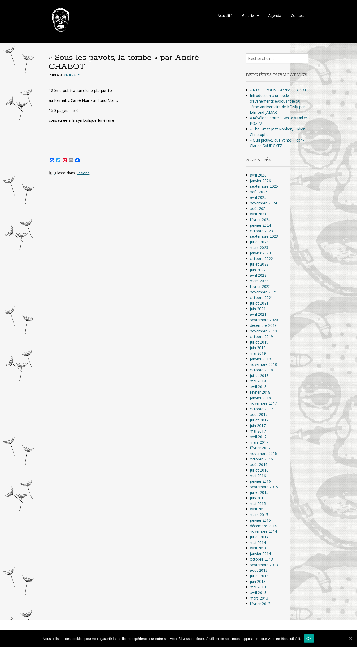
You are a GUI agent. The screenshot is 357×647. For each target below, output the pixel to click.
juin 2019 (258, 347)
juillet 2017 (259, 419)
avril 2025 (258, 197)
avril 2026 (258, 175)
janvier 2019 (260, 358)
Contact (297, 15)
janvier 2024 (260, 225)
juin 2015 (258, 497)
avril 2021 (258, 314)
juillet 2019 (259, 342)
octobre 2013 (261, 559)
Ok (309, 638)
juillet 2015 (259, 492)
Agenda (274, 15)
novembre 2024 (263, 202)
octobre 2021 (261, 297)
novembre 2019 (263, 330)
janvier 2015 (260, 520)
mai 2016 (258, 475)
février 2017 (260, 447)
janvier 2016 (260, 481)
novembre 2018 (263, 364)
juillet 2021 (259, 303)
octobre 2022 (261, 258)
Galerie (248, 15)
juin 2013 (258, 581)
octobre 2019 (261, 336)
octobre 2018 (261, 369)
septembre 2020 (264, 319)
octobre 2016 (261, 458)
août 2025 (258, 191)
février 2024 (260, 219)
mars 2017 (259, 442)
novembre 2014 (263, 531)
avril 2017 (258, 436)
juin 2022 (258, 269)
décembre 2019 (263, 325)
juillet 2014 (259, 536)
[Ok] (350, 638)
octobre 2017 (261, 408)
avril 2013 (258, 592)
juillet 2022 (259, 264)
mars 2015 (259, 514)
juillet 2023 (259, 241)
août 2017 (258, 414)
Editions (83, 172)
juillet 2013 (259, 575)
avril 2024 (258, 214)
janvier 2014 (260, 553)
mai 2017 (258, 431)
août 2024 (258, 208)
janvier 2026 (260, 180)
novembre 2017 (263, 403)
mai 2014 (258, 542)
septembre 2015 (264, 486)
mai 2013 (258, 586)
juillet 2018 (259, 375)
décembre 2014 (263, 525)
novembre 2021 (263, 291)
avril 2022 (258, 275)
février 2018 (260, 392)
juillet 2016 (259, 470)
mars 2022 (259, 280)
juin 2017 (258, 425)
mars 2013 (259, 598)
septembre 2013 (264, 564)
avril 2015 (258, 509)
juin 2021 (258, 308)
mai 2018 (258, 381)
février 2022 (260, 286)
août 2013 (258, 570)
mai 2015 (258, 503)
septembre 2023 (264, 236)
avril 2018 (258, 386)
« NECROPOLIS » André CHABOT (278, 90)
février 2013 (260, 603)
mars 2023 (259, 247)
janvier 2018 (260, 397)
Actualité (225, 15)
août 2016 (258, 464)
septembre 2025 (264, 186)
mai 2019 (258, 353)
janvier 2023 (260, 253)
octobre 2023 (261, 230)
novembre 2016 (263, 453)
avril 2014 (258, 548)
